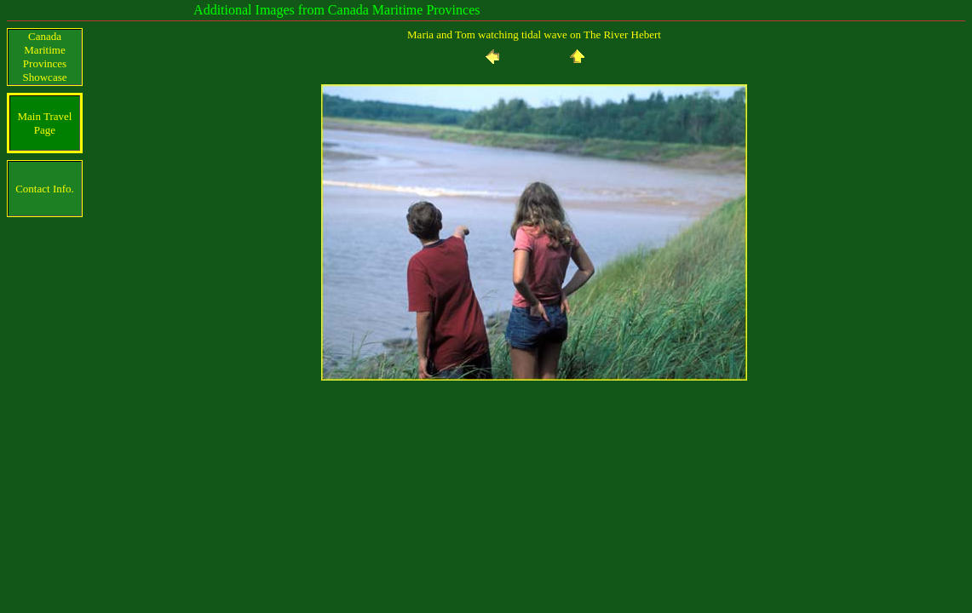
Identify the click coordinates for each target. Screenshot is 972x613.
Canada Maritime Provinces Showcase (45, 56)
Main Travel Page (45, 123)
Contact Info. (44, 188)
